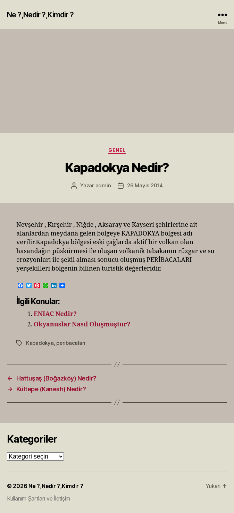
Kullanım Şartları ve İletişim (38, 498)
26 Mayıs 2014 (145, 185)
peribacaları (70, 343)
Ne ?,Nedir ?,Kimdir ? (40, 14)
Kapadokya (40, 343)
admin (103, 185)
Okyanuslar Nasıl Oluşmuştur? (82, 324)
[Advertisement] (117, 81)
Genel (117, 150)
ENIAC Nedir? (55, 314)
